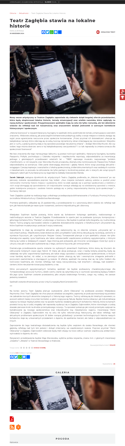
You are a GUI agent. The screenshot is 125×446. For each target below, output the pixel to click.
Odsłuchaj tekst (105, 32)
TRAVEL (51, 2)
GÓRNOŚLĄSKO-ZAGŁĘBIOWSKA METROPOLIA (26, 2)
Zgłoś (112, 345)
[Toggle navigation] (59, 2)
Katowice (14, 442)
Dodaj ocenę (40, 348)
